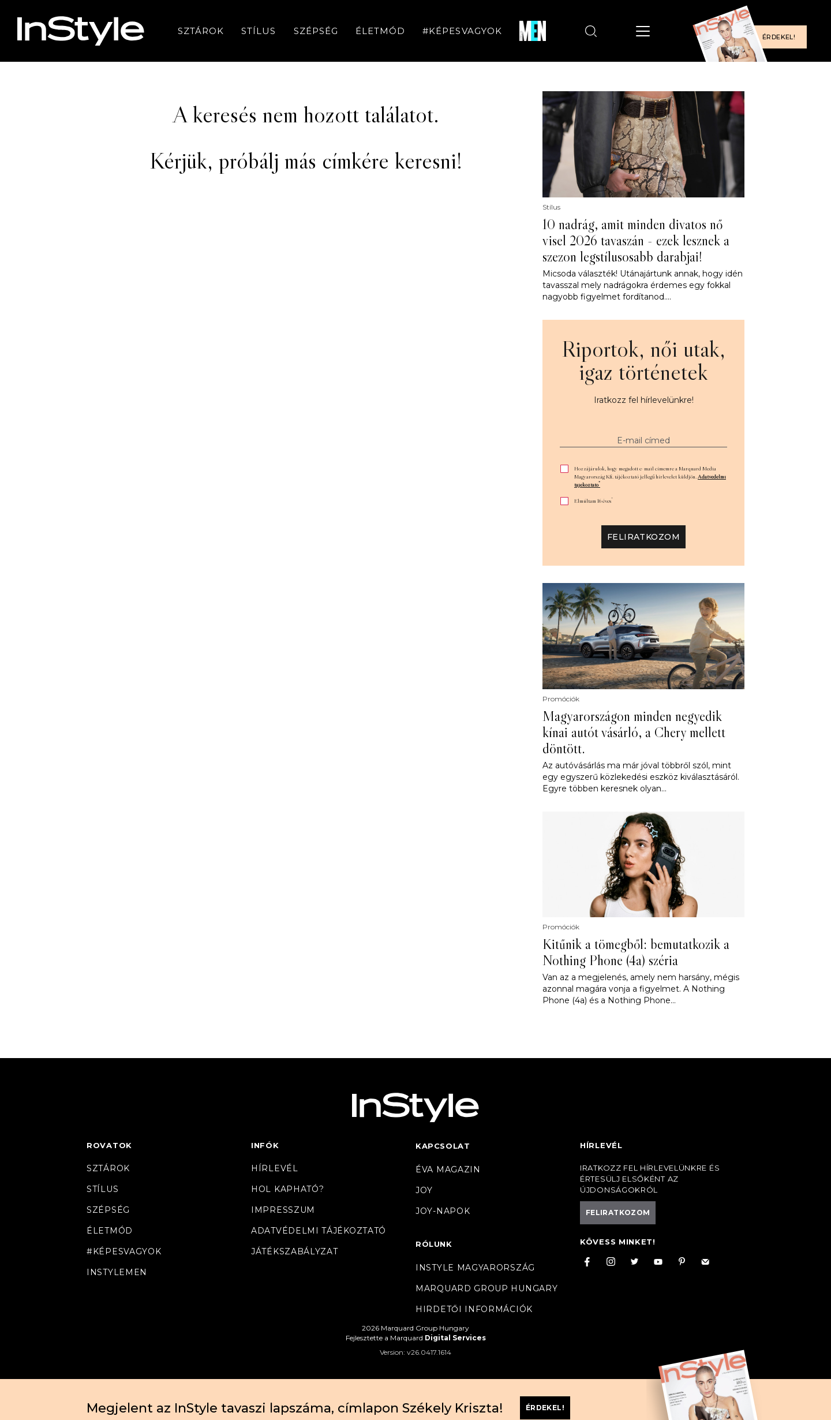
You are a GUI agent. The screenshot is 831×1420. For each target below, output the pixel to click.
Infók (265, 1145)
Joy (424, 1190)
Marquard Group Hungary (486, 1288)
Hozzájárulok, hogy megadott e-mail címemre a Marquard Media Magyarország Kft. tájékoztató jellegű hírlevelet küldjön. (650, 476)
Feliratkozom (643, 537)
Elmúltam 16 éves (593, 501)
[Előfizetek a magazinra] (753, 31)
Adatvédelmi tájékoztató (318, 1230)
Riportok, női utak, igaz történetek (643, 360)
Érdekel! (778, 37)
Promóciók (560, 699)
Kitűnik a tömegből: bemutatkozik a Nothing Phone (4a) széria (635, 952)
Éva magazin (448, 1169)
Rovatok (109, 1145)
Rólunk (433, 1244)
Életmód (380, 30)
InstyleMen (117, 1272)
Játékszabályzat (294, 1251)
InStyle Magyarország (475, 1267)
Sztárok (201, 30)
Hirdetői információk (474, 1309)
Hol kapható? (287, 1189)
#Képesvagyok (462, 30)
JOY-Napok (442, 1211)
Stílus (258, 30)
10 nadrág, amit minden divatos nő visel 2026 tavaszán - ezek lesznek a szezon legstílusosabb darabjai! (635, 240)
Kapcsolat (442, 1145)
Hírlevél (274, 1168)
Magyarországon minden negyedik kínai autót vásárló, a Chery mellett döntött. (633, 732)
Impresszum (283, 1210)
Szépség (316, 30)
